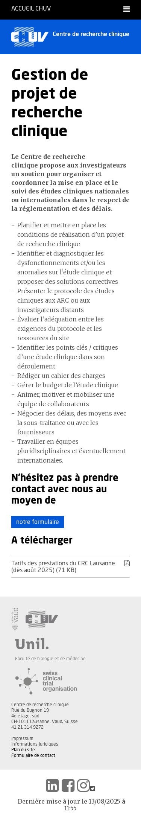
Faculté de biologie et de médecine (50, 658)
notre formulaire (37, 522)
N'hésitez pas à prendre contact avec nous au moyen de (64, 489)
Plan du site (23, 749)
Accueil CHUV (31, 9)
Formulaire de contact (33, 755)
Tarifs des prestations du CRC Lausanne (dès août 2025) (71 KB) (70, 566)
